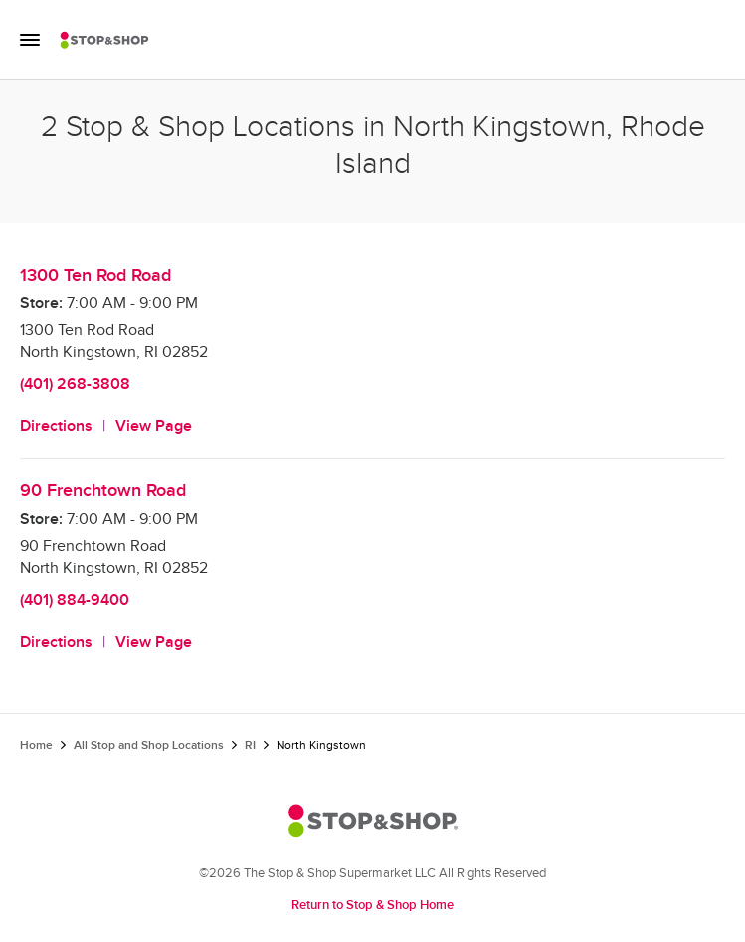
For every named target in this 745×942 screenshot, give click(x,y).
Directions (56, 426)
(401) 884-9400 (74, 600)
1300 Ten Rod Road (95, 275)
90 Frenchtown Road (103, 490)
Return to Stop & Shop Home (372, 905)
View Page (153, 426)
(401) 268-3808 (75, 384)
